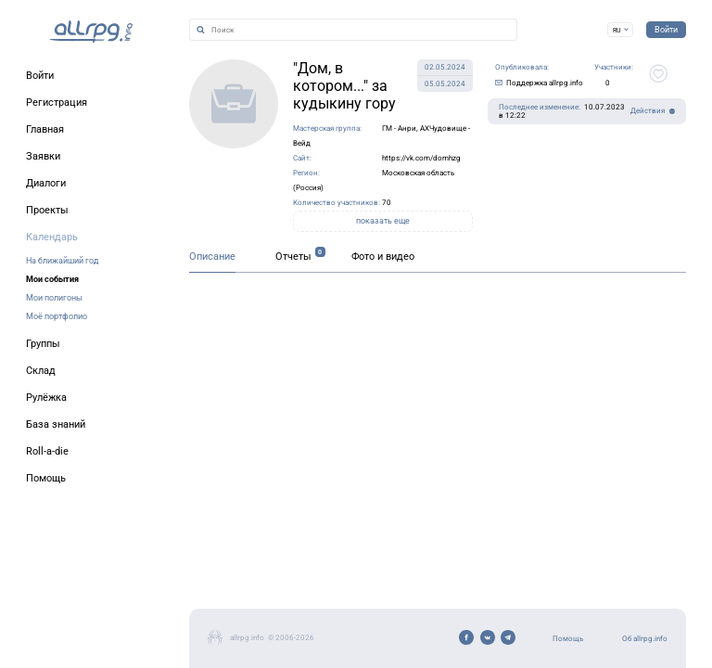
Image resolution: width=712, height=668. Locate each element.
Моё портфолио (56, 316)
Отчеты (293, 256)
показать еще (383, 220)
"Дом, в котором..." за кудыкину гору (344, 85)
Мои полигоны (54, 297)
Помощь (568, 639)
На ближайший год (62, 260)
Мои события (52, 279)
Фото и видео (382, 256)
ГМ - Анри (399, 128)
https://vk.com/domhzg (421, 158)
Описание (212, 256)
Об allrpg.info (645, 639)
